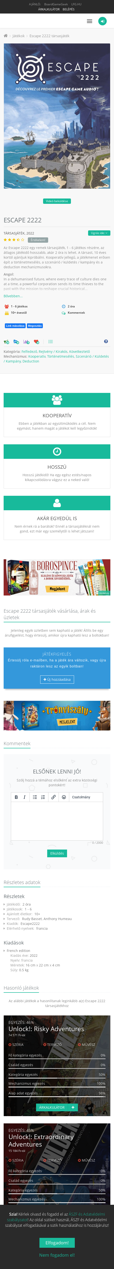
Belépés (69, 9)
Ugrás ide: (99, 233)
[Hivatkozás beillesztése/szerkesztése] (53, 797)
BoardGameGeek (56, 4)
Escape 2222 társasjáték (49, 35)
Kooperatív (37, 356)
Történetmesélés (60, 356)
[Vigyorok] (64, 797)
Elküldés (57, 853)
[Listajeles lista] (35, 797)
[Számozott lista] (43, 797)
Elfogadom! (57, 1243)
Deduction (31, 361)
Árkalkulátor (49, 9)
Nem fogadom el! (57, 1255)
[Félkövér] (16, 797)
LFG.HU (76, 4)
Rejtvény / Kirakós (53, 351)
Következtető (79, 351)
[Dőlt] (24, 797)
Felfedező (29, 351)
